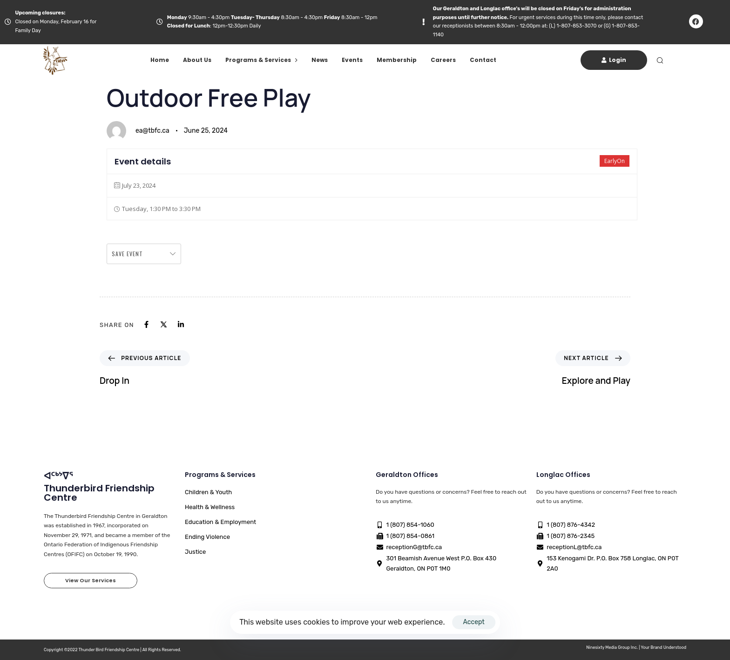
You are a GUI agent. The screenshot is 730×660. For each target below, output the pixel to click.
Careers (443, 60)
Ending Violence (207, 536)
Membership (397, 60)
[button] (659, 60)
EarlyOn (614, 161)
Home (159, 60)
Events (352, 60)
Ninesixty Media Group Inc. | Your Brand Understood (636, 647)
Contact (483, 60)
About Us (197, 60)
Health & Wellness (210, 507)
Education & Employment (220, 521)
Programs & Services (261, 60)
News (319, 60)
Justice (195, 551)
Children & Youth (208, 492)
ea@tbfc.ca (152, 131)
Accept (473, 622)
